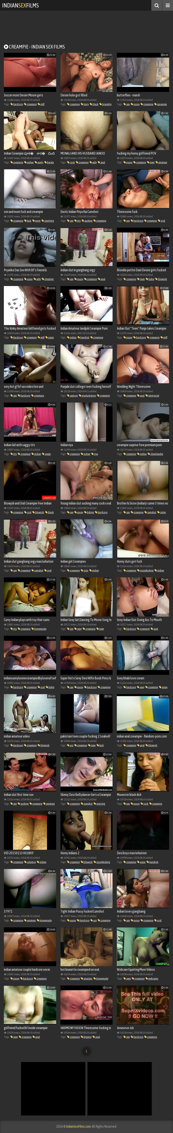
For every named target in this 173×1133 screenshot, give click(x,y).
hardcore (17, 104)
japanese (160, 104)
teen (151, 162)
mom (36, 220)
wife (93, 162)
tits (77, 220)
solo (84, 570)
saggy (46, 454)
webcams (152, 978)
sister (161, 512)
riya (94, 454)
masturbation (87, 395)
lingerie (86, 1037)
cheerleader (155, 454)
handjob (83, 337)
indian (29, 162)
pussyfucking (145, 570)
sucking (87, 220)
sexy (78, 628)
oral (161, 220)
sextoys (72, 395)
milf (41, 104)
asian (28, 279)
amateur (161, 162)
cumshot (150, 512)
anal (101, 162)
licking (89, 512)
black (94, 104)
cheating (48, 279)
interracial (152, 395)
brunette (105, 104)
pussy (135, 104)
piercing (99, 803)
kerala (49, 162)
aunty (39, 162)
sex (126, 104)
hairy (85, 104)
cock (71, 162)
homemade (39, 628)
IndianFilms (20, 5)
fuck (27, 220)
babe (150, 279)
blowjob (161, 279)
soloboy (30, 862)
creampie (30, 104)
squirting (48, 220)
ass (70, 745)
